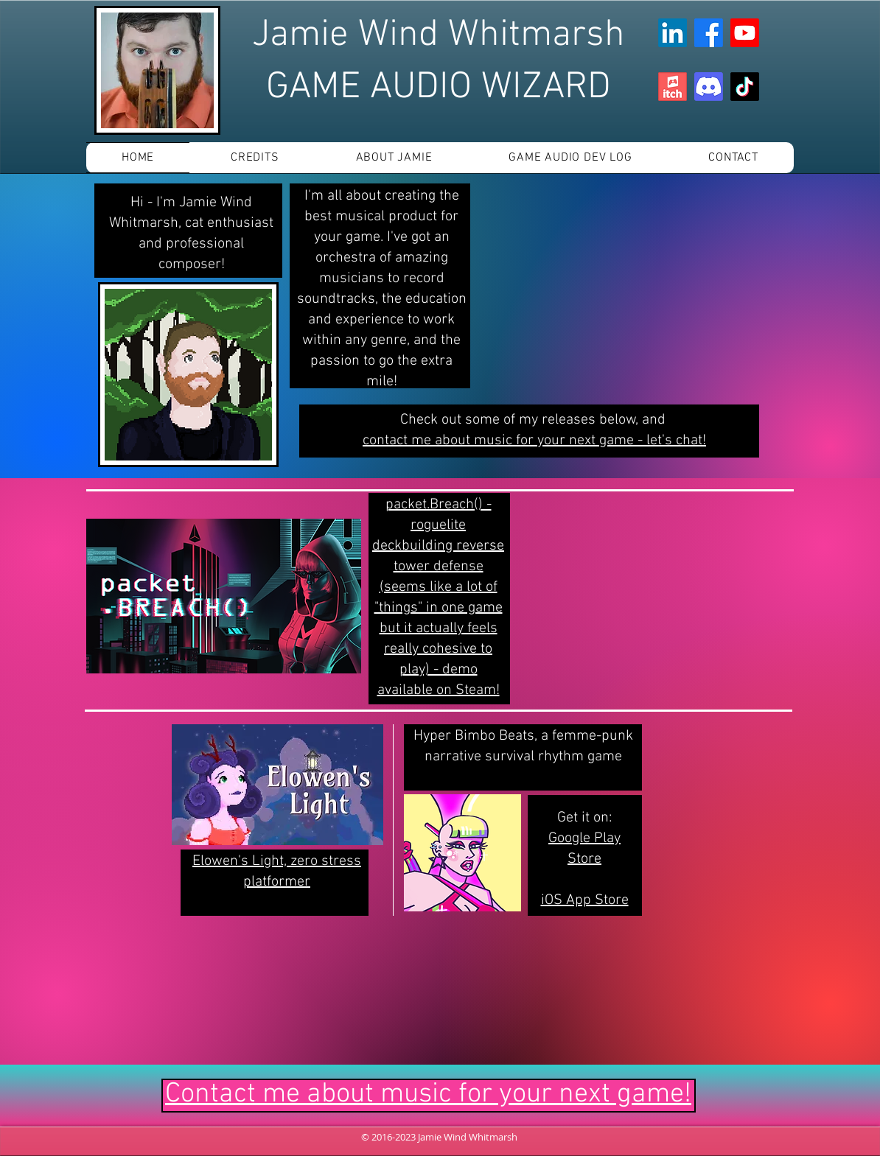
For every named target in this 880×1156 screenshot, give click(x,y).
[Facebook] (708, 32)
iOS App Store (585, 900)
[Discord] (708, 86)
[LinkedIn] (672, 32)
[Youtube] (744, 32)
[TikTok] (744, 86)
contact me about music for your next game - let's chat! (534, 440)
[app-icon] (672, 86)
